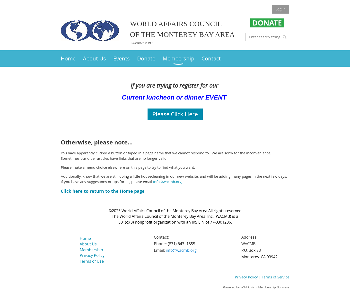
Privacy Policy (246, 277)
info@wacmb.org (167, 181)
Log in (280, 9)
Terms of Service (275, 277)
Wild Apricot (249, 287)
